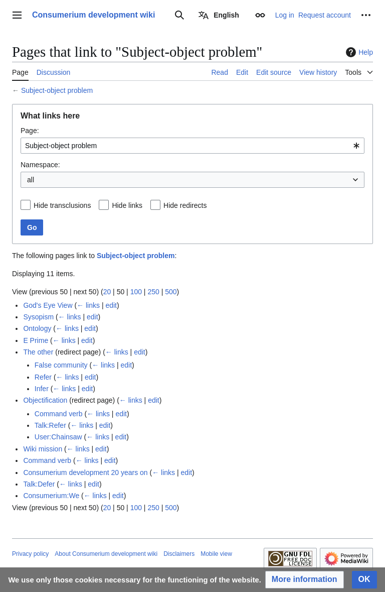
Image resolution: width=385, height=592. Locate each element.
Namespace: (40, 165)
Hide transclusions (62, 205)
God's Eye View (47, 305)
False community (61, 365)
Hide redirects (185, 205)
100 (136, 292)
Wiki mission (42, 449)
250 (153, 292)
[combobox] (192, 146)
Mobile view (216, 553)
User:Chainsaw (58, 437)
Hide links (127, 205)
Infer (42, 389)
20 (107, 292)
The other (38, 352)
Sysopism (38, 317)
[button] (304, 579)
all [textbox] (30, 180)
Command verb (59, 414)
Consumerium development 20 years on (85, 472)
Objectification (45, 400)
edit (111, 305)
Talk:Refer (50, 425)
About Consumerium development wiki (106, 553)
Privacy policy (30, 553)
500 (170, 292)
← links (88, 305)
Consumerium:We (51, 496)
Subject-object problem (57, 90)
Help (358, 52)
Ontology (37, 328)
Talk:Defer (39, 484)
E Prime (35, 340)
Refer (43, 377)
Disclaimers (179, 553)
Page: (30, 131)
